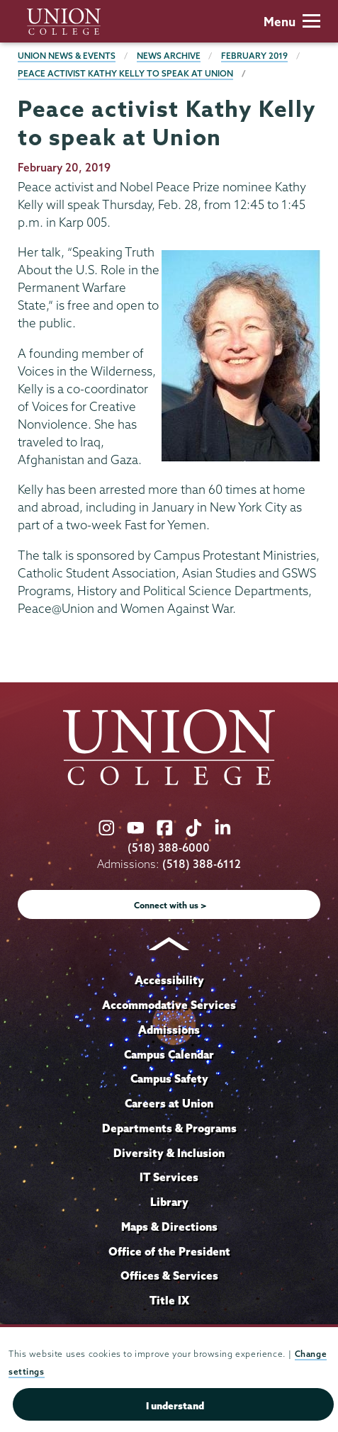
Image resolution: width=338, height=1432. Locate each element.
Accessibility (169, 980)
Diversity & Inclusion (169, 1153)
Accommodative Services (169, 1005)
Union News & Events (67, 55)
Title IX (169, 1300)
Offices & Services (169, 1275)
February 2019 (254, 55)
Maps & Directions (169, 1226)
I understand (175, 1405)
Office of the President (169, 1251)
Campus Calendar (169, 1054)
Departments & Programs (169, 1128)
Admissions (169, 1029)
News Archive (169, 55)
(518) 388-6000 (169, 848)
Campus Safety (169, 1078)
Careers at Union (169, 1103)
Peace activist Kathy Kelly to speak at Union (125, 73)
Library (169, 1202)
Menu (292, 21)
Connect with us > (170, 905)
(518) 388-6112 (201, 864)
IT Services (169, 1177)
